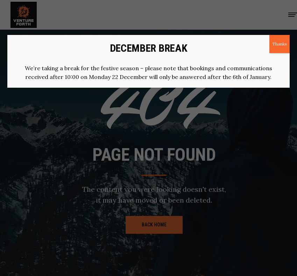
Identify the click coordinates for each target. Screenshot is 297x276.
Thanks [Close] (279, 43)
